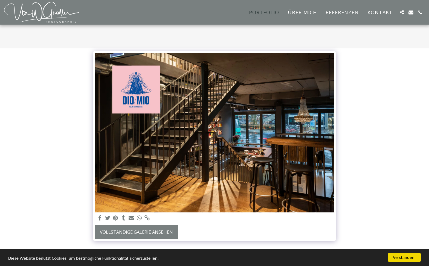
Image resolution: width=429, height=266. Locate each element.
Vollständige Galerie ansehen (136, 232)
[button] (401, 12)
